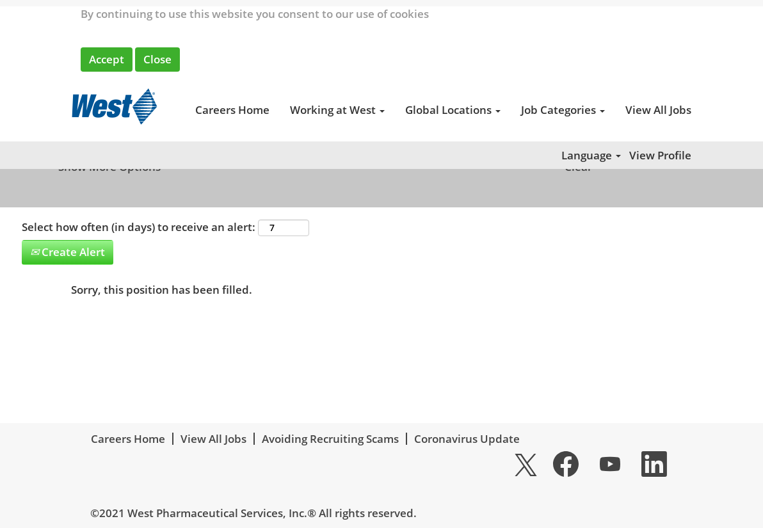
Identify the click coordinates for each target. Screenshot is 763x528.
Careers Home (232, 109)
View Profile (660, 155)
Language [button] (591, 155)
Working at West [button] (337, 109)
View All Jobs (658, 109)
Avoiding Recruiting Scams (330, 439)
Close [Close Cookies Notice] (157, 59)
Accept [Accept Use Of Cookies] (106, 59)
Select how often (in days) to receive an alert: (138, 227)
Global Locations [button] (453, 109)
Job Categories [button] (563, 109)
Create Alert (67, 251)
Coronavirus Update (467, 439)
